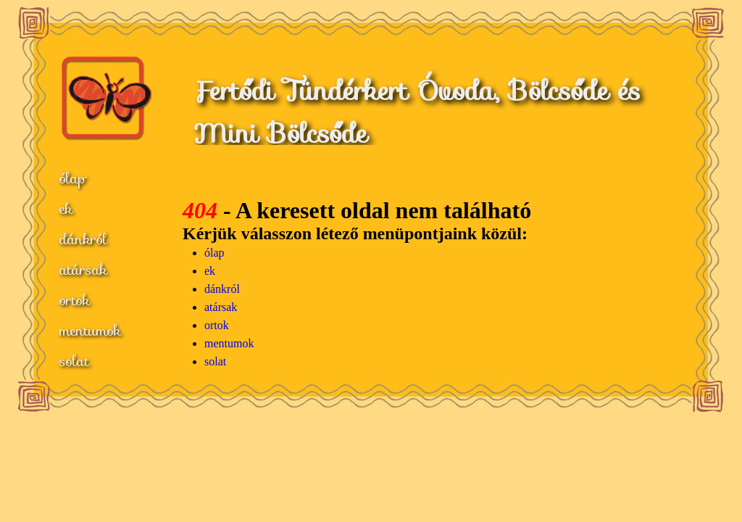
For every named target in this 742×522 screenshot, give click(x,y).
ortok (74, 300)
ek (65, 208)
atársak (83, 269)
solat (74, 361)
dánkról (83, 239)
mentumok (90, 330)
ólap (72, 178)
